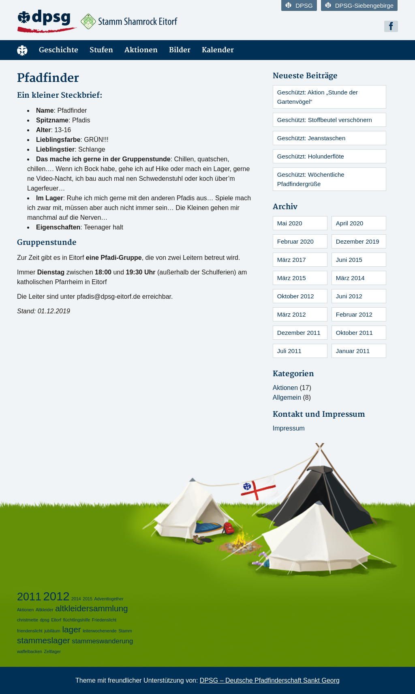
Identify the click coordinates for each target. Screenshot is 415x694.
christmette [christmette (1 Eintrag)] (27, 619)
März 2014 (350, 277)
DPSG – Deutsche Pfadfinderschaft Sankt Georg (270, 680)
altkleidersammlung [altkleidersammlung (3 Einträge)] (91, 608)
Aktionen (141, 50)
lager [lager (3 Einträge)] (71, 629)
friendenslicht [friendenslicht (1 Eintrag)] (30, 630)
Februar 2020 (295, 241)
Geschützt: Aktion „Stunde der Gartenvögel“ (317, 97)
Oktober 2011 (354, 332)
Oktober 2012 (295, 296)
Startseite (22, 50)
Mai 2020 (289, 223)
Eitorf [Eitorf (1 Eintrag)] (56, 619)
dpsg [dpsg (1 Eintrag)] (44, 619)
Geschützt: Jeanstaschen (311, 138)
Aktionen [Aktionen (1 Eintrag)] (25, 609)
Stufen (101, 50)
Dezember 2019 (357, 241)
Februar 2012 (354, 314)
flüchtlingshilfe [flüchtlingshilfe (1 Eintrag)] (76, 619)
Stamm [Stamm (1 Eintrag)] (125, 630)
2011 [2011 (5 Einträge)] (29, 597)
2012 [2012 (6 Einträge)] (56, 596)
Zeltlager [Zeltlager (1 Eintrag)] (52, 651)
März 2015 (291, 277)
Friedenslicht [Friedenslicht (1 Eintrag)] (104, 619)
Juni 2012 (349, 296)
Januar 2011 (353, 350)
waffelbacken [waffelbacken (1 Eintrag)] (29, 651)
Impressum (289, 428)
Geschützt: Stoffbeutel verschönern (324, 119)
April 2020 (350, 223)
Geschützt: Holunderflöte (310, 156)
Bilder (179, 50)
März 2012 (291, 314)
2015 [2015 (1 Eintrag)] (87, 598)
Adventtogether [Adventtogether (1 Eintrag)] (108, 598)
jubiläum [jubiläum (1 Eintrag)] (52, 630)
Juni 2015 (349, 259)
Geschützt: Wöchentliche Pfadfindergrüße (310, 179)
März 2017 (291, 259)
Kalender (218, 50)
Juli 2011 (289, 350)
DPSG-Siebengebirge (359, 5)
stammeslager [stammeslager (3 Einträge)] (43, 640)
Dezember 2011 (299, 332)
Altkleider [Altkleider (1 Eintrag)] (44, 609)
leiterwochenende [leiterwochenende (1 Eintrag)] (100, 630)
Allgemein (287, 397)
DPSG (299, 5)
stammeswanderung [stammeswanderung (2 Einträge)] (102, 641)
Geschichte (58, 50)
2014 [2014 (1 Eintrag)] (76, 598)
